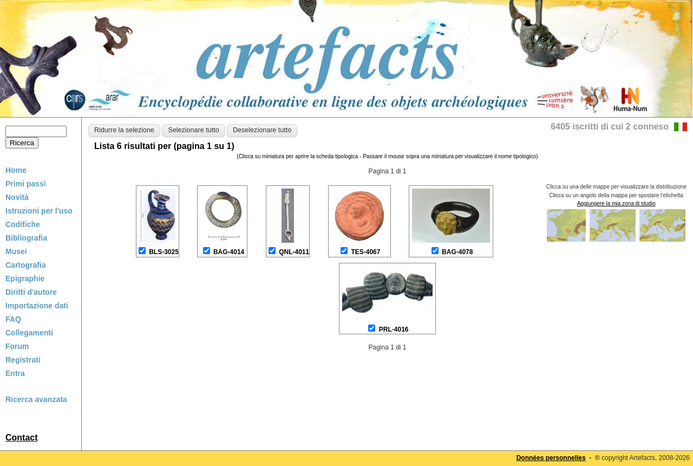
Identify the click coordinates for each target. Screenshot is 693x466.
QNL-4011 (294, 252)
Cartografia (25, 265)
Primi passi (25, 183)
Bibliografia (26, 238)
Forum (17, 346)
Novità (17, 197)
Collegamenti (29, 332)
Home (16, 170)
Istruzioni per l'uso (39, 210)
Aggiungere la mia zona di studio (616, 203)
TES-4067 (365, 252)
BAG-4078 (457, 252)
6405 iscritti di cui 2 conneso (610, 126)
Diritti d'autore (31, 292)
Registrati (23, 359)
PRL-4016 (394, 329)
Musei (16, 251)
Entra (15, 373)
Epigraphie (24, 278)
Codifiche (22, 224)
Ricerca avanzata (36, 399)
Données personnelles (551, 458)
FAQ (13, 319)
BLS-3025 (164, 252)
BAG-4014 (228, 252)
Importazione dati (36, 305)
